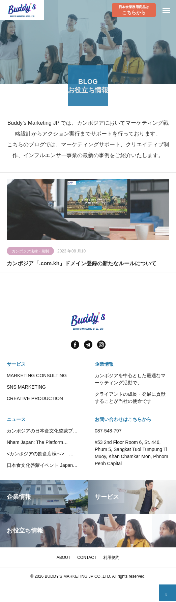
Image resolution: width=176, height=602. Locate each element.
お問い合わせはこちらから (123, 419)
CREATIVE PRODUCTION (35, 398)
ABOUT (63, 557)
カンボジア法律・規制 (30, 252)
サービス (16, 364)
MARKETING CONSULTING (37, 375)
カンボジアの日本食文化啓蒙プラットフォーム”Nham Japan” (42, 431)
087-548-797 (108, 430)
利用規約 (111, 557)
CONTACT (86, 557)
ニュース (16, 419)
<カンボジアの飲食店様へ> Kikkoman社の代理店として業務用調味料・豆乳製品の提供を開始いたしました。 (43, 454)
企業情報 (104, 364)
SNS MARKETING (26, 387)
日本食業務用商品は (134, 10)
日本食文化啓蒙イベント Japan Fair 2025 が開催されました (40, 465)
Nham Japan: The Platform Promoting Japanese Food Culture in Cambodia (43, 443)
